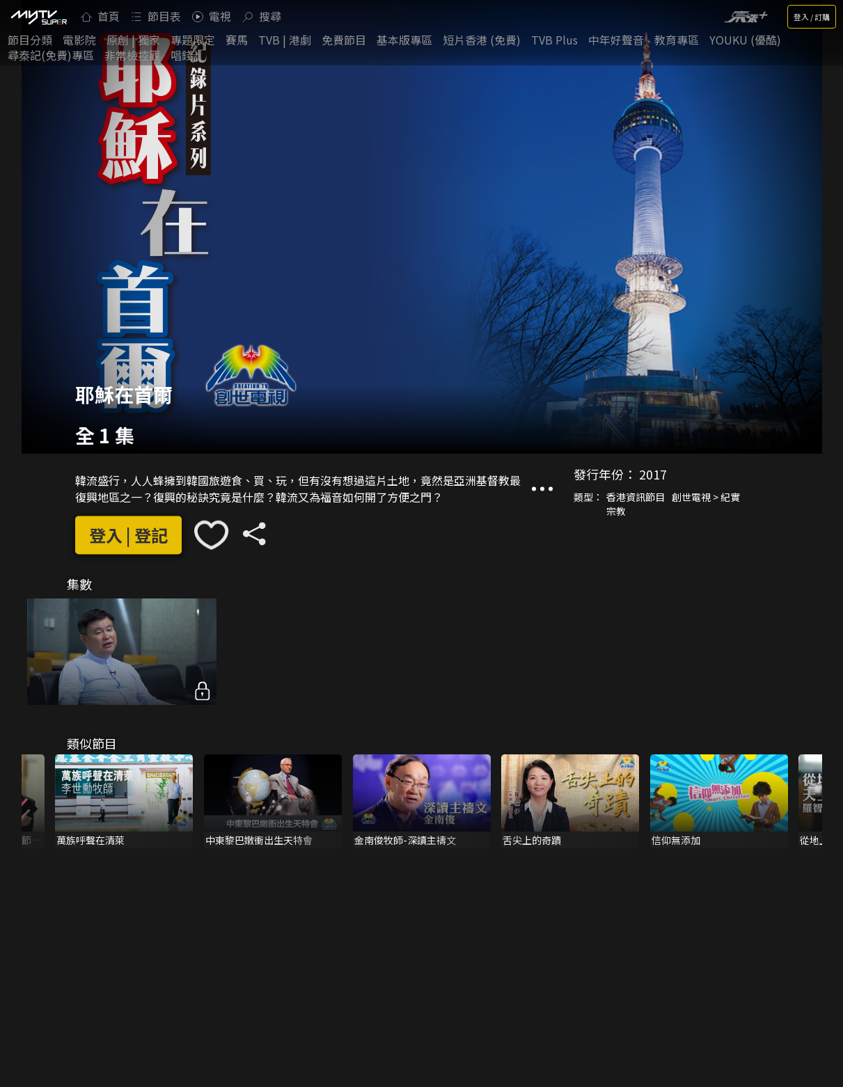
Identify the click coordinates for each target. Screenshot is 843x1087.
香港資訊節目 (635, 498)
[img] (38, 17)
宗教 (616, 511)
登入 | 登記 (128, 535)
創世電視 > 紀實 (706, 498)
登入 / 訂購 (812, 16)
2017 (653, 475)
